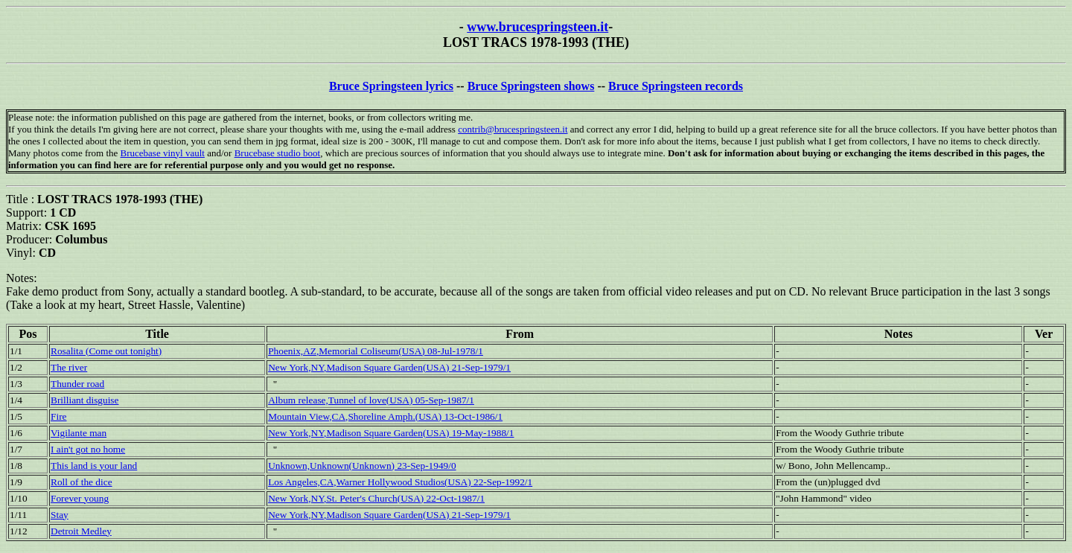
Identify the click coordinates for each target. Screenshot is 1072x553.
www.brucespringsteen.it (537, 26)
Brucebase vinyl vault (163, 153)
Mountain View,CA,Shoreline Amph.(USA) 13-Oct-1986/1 (385, 416)
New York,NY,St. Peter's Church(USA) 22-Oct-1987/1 (376, 498)
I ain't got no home (88, 449)
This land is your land (94, 465)
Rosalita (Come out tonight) (106, 351)
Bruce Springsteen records (675, 86)
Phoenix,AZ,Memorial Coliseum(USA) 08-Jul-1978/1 (375, 351)
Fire (58, 416)
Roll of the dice (81, 482)
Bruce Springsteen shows (531, 86)
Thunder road (77, 383)
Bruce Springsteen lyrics (391, 86)
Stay (59, 514)
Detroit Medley (81, 531)
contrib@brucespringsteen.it (512, 129)
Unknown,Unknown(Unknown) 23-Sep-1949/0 (362, 465)
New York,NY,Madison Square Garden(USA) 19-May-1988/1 (391, 432)
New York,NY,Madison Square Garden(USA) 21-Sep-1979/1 (389, 367)
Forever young (80, 498)
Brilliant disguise (84, 400)
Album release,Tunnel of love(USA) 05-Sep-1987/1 (371, 400)
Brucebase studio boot (277, 153)
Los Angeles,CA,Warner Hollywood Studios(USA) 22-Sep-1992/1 (400, 482)
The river (69, 367)
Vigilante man (78, 432)
